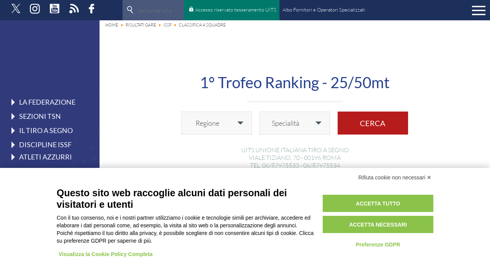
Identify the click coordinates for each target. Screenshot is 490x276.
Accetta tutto (378, 203)
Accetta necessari (378, 225)
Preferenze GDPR (378, 245)
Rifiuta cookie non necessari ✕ (394, 177)
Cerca (372, 123)
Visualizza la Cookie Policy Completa (106, 254)
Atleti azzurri (45, 156)
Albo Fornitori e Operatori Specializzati (324, 10)
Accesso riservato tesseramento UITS (235, 10)
